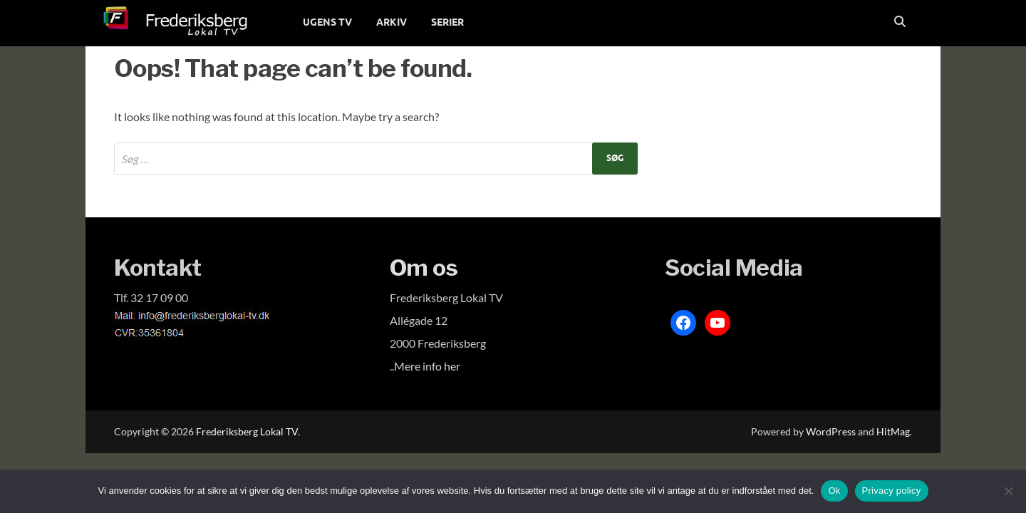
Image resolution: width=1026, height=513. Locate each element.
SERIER (447, 22)
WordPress (831, 431)
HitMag (893, 431)
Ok (834, 490)
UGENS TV (327, 22)
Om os (424, 267)
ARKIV (391, 22)
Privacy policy (891, 490)
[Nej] (1008, 491)
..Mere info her (425, 366)
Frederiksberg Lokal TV (247, 431)
